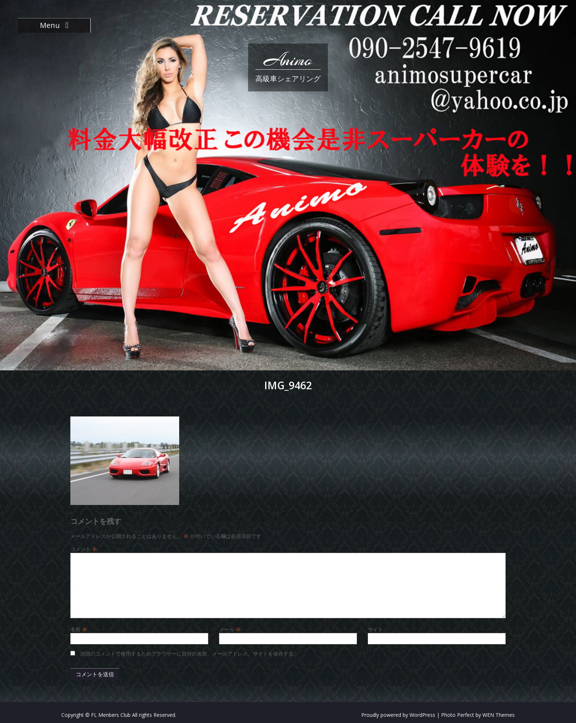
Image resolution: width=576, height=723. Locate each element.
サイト (375, 629)
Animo (288, 59)
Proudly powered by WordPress (398, 714)
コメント (83, 549)
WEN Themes (498, 714)
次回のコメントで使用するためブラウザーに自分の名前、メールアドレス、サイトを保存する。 (189, 653)
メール (230, 629)
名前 (78, 629)
